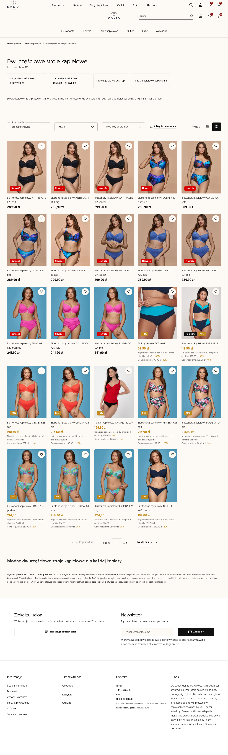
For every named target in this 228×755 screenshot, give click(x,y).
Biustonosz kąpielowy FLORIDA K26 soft (70, 508)
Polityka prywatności (18, 702)
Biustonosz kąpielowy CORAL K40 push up (156, 200)
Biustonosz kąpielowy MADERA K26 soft (157, 424)
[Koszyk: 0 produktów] (219, 16)
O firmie (11, 708)
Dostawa (12, 691)
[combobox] (28, 127)
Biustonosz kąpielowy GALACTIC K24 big (199, 273)
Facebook (67, 685)
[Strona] (117, 543)
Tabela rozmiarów (17, 714)
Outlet (130, 31)
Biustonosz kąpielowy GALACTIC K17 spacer (112, 272)
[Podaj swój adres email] (147, 632)
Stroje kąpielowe (109, 31)
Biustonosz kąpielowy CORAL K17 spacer (69, 272)
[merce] (35, 749)
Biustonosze (67, 31)
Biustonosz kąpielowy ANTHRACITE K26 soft (26, 200)
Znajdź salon (210, 4)
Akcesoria (161, 31)
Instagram (67, 694)
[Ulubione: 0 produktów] (210, 16)
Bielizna (87, 31)
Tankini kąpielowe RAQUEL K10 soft (113, 422)
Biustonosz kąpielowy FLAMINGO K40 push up (25, 345)
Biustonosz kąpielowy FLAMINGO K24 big (112, 345)
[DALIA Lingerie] (114, 16)
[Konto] (200, 16)
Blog (191, 3)
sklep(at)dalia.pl (124, 698)
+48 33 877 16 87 (125, 690)
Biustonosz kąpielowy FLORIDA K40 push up (26, 508)
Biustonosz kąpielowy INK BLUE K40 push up (155, 508)
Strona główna (14, 43)
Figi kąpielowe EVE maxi (151, 343)
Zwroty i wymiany (17, 697)
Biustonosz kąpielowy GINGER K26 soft (26, 424)
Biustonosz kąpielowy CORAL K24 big (25, 272)
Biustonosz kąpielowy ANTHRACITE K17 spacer (113, 200)
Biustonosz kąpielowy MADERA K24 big (201, 424)
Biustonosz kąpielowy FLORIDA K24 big (113, 508)
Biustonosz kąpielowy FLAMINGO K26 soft (69, 345)
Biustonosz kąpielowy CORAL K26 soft (200, 200)
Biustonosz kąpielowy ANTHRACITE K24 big (70, 200)
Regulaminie (172, 644)
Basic (145, 31)
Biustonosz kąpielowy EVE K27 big (200, 343)
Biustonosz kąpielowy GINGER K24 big (70, 424)
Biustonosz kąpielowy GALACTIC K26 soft (156, 272)
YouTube (66, 702)
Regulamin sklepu (17, 685)
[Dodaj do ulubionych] (41, 146)
